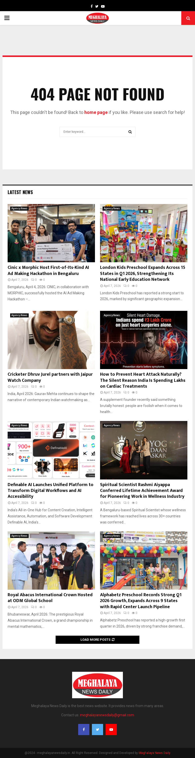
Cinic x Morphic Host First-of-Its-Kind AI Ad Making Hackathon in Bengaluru (48, 270)
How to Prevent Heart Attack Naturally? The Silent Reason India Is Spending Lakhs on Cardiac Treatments (142, 380)
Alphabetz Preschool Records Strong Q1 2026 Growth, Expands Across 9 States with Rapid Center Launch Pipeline (141, 601)
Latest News (20, 192)
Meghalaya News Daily (154, 753)
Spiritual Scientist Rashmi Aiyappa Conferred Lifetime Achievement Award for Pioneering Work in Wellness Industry (142, 491)
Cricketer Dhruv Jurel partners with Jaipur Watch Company (50, 377)
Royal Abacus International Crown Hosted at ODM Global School (51, 598)
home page (96, 112)
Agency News (19, 208)
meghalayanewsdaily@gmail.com (107, 715)
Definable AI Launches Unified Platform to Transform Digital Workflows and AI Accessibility (50, 491)
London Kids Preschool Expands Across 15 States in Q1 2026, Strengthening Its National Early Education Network (142, 273)
